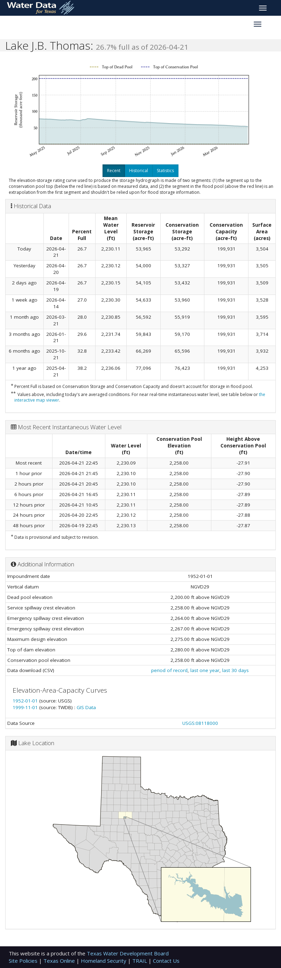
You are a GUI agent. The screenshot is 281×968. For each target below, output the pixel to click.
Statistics (165, 171)
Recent (113, 171)
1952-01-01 (26, 701)
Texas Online (59, 960)
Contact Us (166, 960)
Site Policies (24, 960)
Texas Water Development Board (128, 953)
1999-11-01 (26, 707)
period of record (169, 670)
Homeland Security (104, 960)
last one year (204, 670)
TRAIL (140, 960)
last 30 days (235, 670)
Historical (138, 171)
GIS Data (86, 707)
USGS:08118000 (200, 723)
